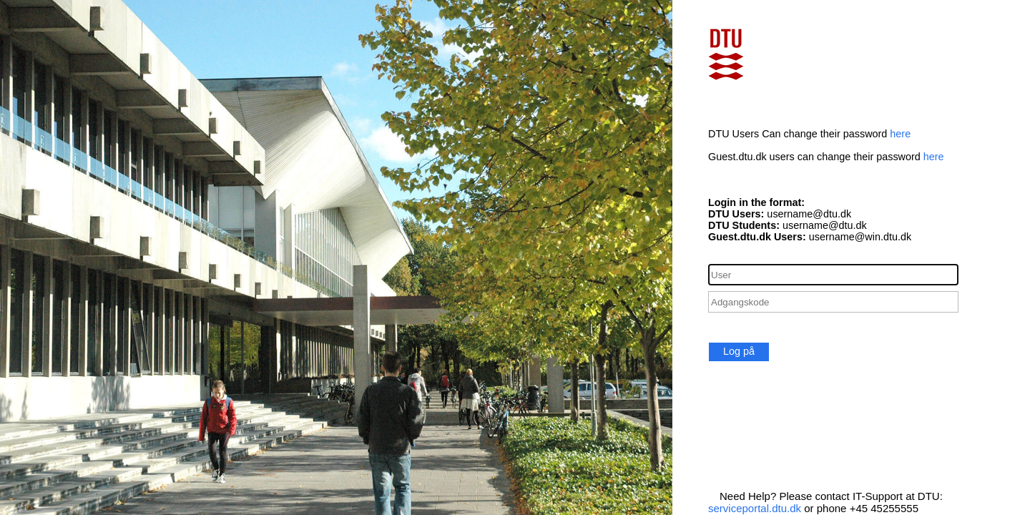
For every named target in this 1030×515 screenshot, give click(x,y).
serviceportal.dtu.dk (754, 508)
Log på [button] (739, 351)
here (900, 133)
